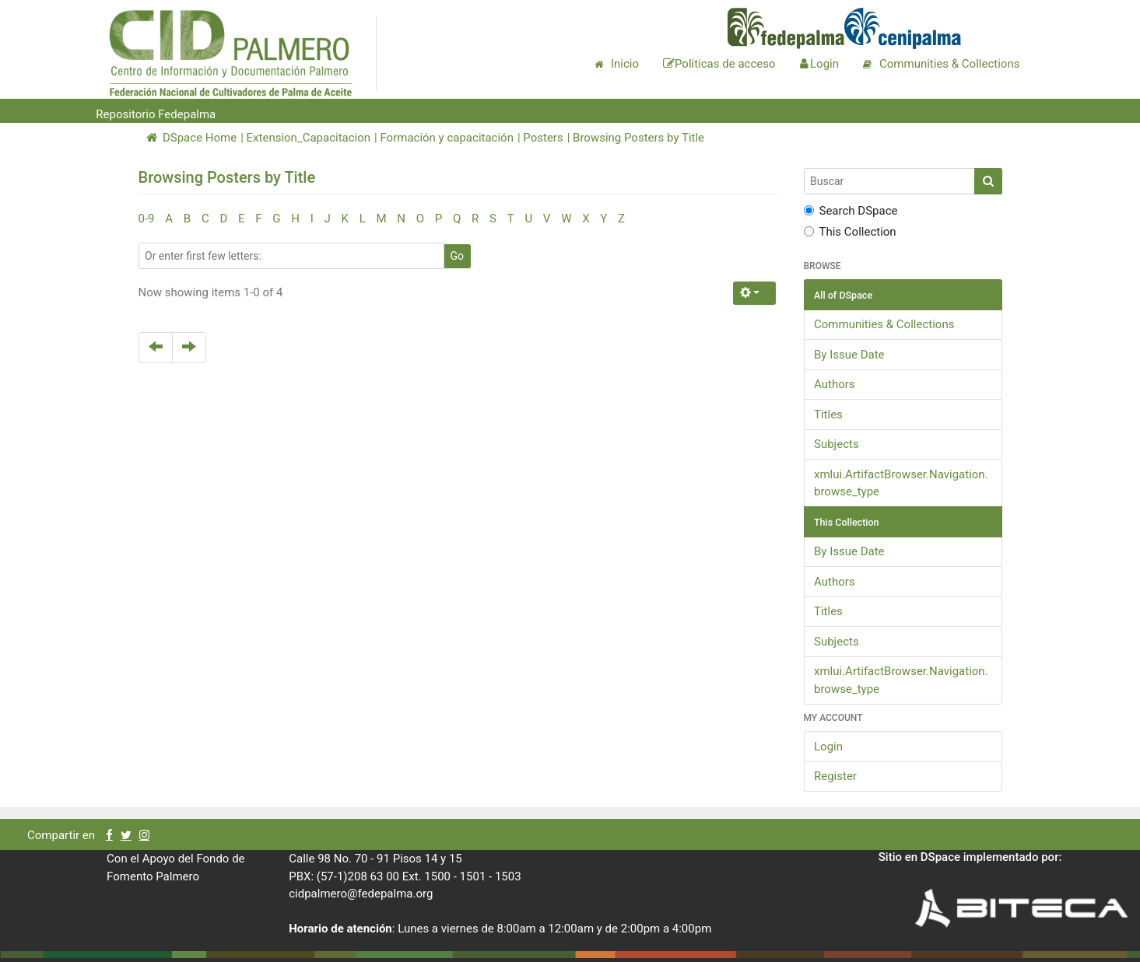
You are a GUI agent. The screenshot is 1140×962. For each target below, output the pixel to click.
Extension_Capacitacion (309, 138)
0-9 (147, 219)
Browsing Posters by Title (638, 138)
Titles (828, 415)
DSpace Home (191, 138)
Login (828, 747)
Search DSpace (851, 211)
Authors (834, 384)
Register (835, 776)
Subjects (836, 444)
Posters (543, 138)
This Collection (850, 232)
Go (458, 256)
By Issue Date (849, 355)
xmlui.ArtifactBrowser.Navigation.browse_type (901, 483)
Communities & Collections (884, 324)
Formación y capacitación (446, 138)
